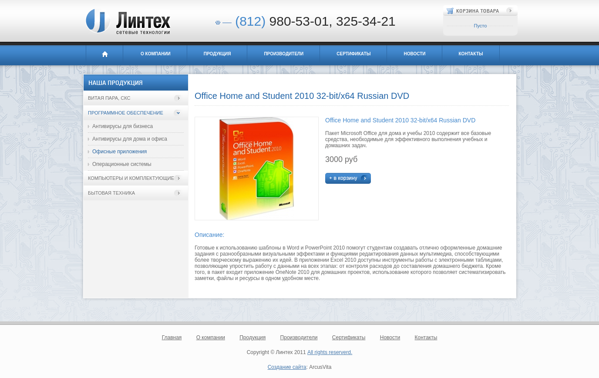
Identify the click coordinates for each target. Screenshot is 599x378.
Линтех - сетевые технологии (127, 21)
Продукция (217, 53)
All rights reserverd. (329, 352)
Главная (104, 55)
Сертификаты (353, 53)
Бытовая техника (111, 193)
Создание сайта (287, 367)
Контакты (471, 53)
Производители (283, 53)
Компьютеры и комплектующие (131, 178)
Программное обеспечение (125, 112)
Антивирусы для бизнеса (122, 126)
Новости (414, 53)
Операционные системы (121, 164)
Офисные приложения (119, 151)
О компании (156, 53)
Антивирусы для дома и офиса (129, 139)
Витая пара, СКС (109, 98)
